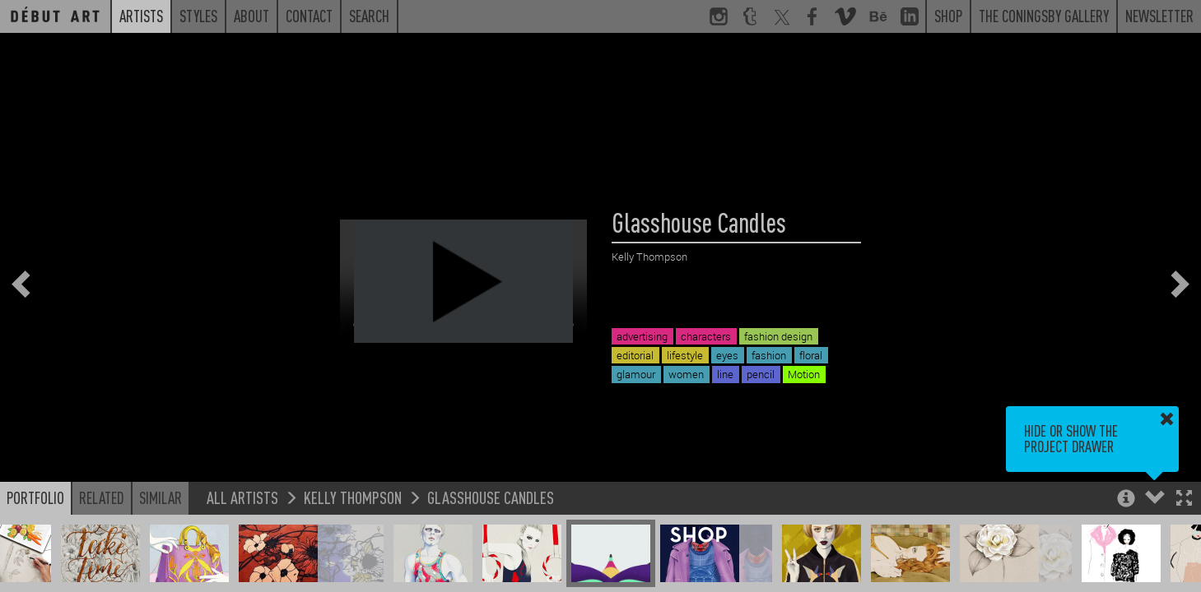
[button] (1184, 499)
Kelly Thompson (353, 497)
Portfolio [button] (35, 497)
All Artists (242, 497)
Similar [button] (160, 497)
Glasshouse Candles (490, 497)
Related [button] (101, 497)
